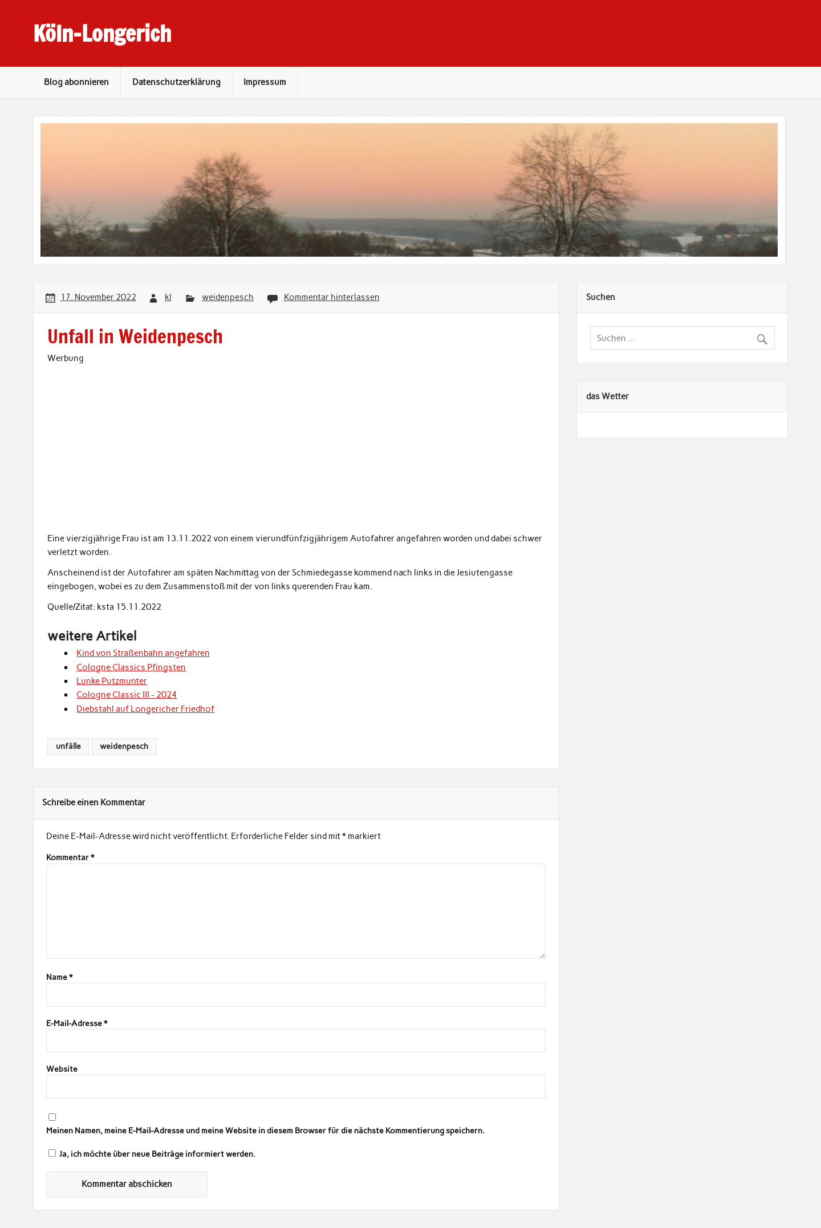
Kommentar (70, 858)
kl (168, 297)
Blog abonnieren (76, 82)
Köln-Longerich (102, 33)
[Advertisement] (296, 445)
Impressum (264, 82)
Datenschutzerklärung (176, 82)
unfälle (68, 746)
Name (59, 978)
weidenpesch (228, 297)
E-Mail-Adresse (76, 1024)
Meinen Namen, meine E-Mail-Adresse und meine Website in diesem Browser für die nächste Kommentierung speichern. (265, 1131)
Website (62, 1069)
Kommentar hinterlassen (332, 297)
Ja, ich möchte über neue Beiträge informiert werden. (151, 1153)
